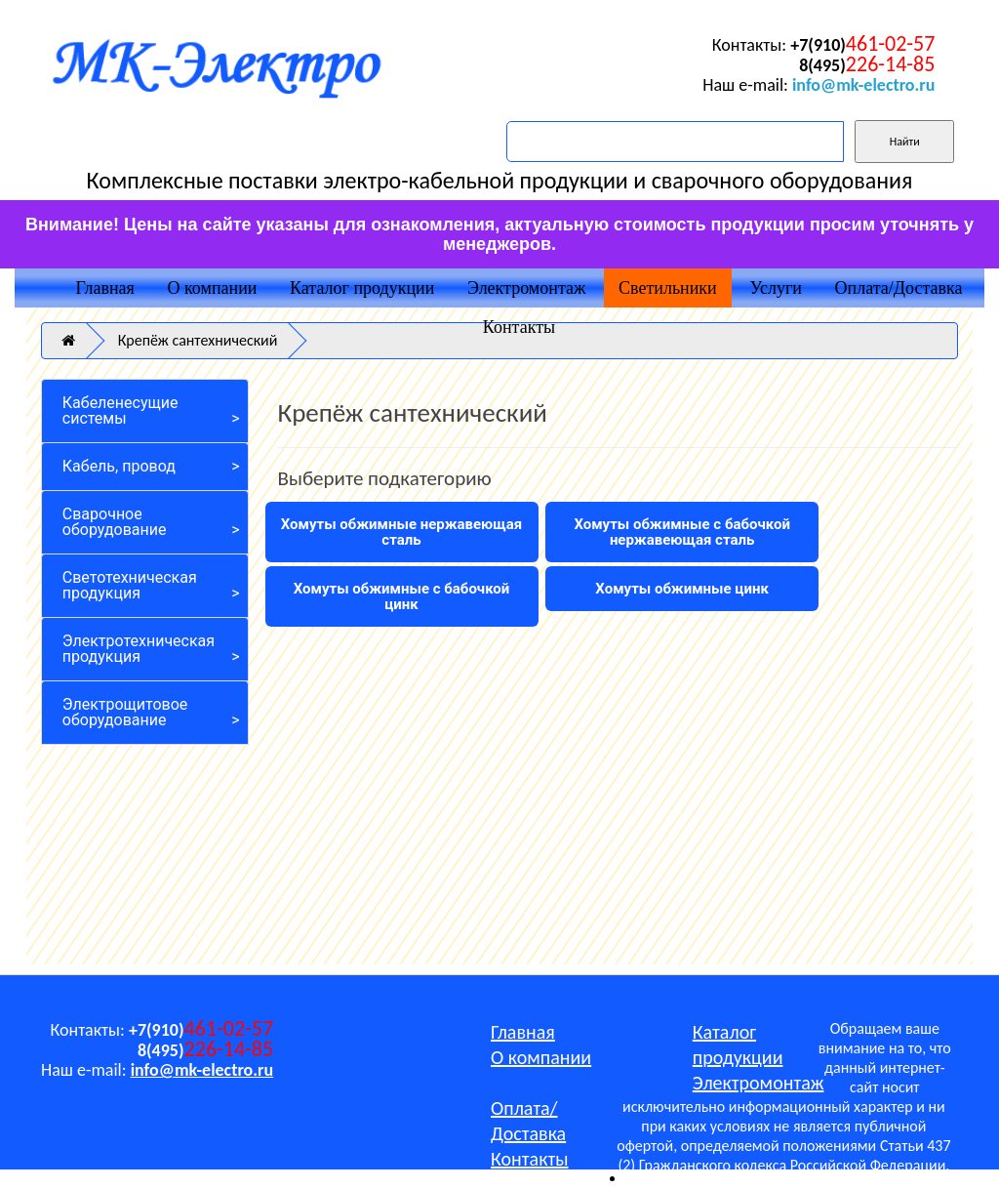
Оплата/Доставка (899, 288)
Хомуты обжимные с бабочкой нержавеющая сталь (682, 532)
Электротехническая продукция (138, 649)
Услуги (775, 288)
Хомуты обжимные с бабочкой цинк (402, 596)
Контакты (519, 327)
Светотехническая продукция (129, 585)
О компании (213, 288)
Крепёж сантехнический (198, 340)
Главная (104, 288)
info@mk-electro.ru (863, 85)
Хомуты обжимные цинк (682, 588)
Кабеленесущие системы (120, 410)
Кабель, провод (119, 466)
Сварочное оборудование (114, 522)
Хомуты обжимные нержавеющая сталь (402, 532)
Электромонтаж (526, 288)
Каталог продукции (362, 288)
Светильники (668, 288)
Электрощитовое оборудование (125, 712)
